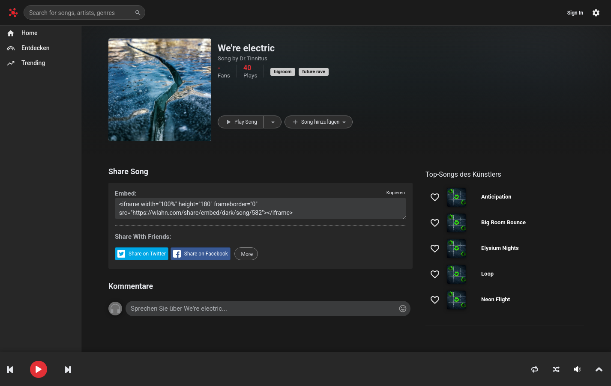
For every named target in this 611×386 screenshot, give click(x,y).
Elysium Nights (500, 248)
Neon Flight (495, 299)
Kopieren (395, 193)
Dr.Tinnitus (253, 58)
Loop (487, 273)
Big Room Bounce (503, 222)
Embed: (126, 193)
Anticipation (496, 196)
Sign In (575, 13)
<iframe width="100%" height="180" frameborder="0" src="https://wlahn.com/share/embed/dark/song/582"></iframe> (260, 208)
